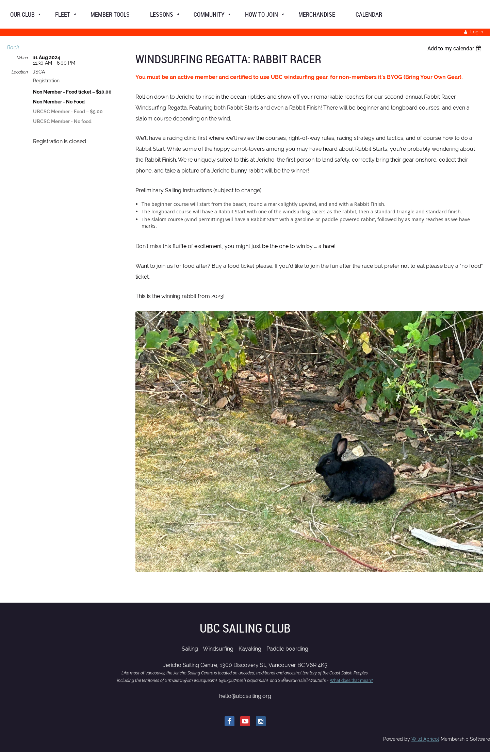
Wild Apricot (425, 739)
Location (20, 72)
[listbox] (455, 48)
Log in (476, 31)
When (22, 57)
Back (13, 47)
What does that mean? (351, 680)
